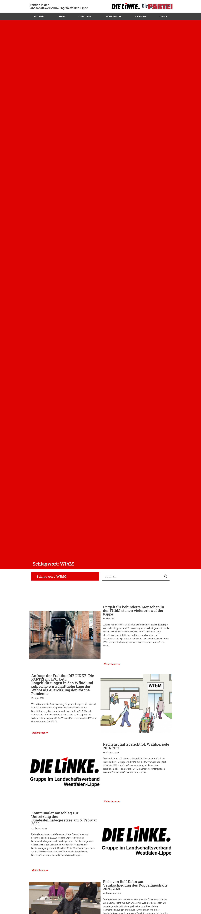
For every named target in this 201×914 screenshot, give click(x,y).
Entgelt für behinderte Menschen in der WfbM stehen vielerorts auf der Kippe (133, 610)
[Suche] (165, 576)
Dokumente (140, 16)
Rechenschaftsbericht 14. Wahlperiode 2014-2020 (136, 746)
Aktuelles (39, 16)
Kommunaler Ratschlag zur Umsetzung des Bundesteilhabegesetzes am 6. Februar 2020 (64, 818)
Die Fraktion (85, 16)
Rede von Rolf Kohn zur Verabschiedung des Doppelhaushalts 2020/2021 (135, 885)
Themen (61, 16)
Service (163, 16)
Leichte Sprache (113, 16)
